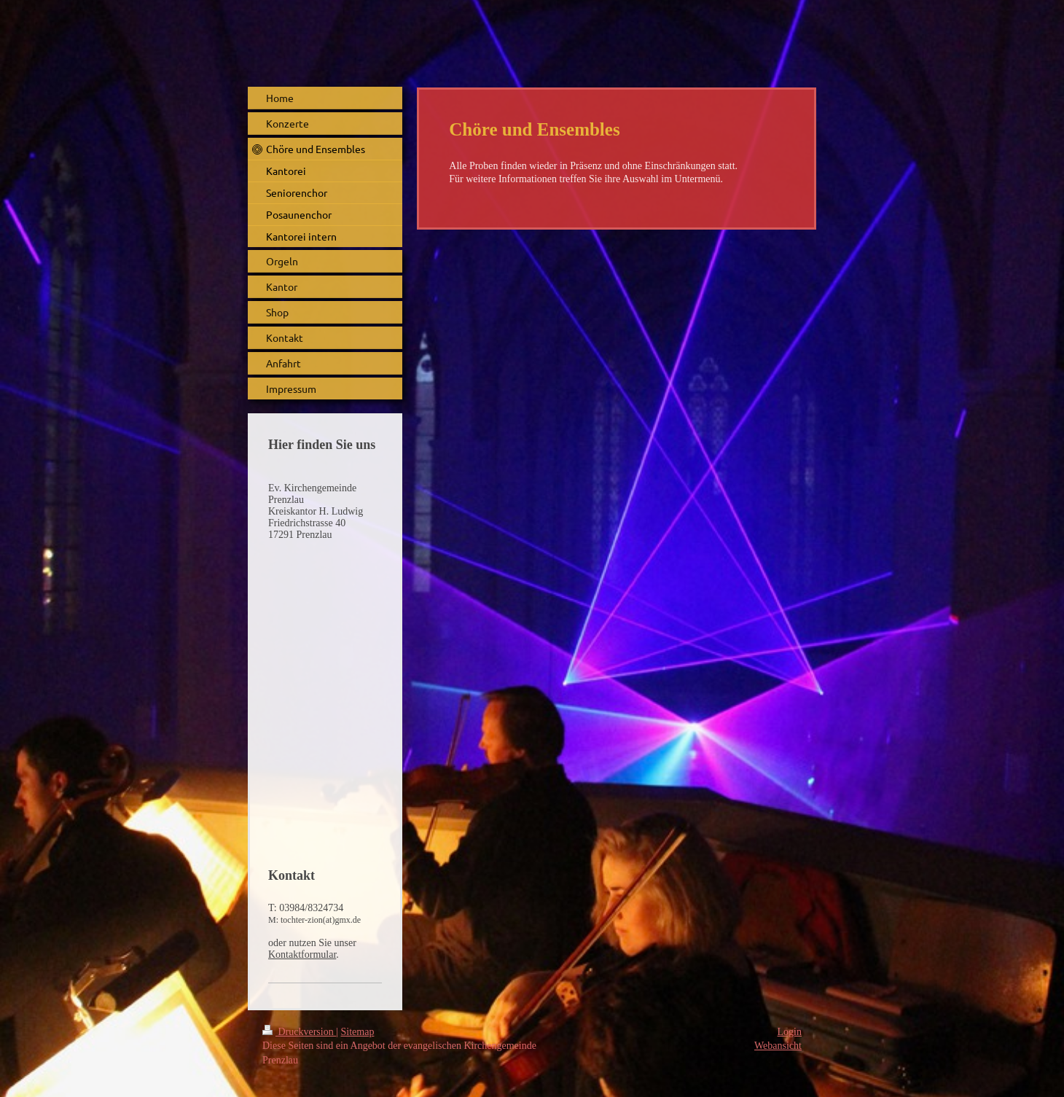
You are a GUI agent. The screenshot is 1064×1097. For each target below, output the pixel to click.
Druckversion (299, 1031)
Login (790, 1031)
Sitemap (358, 1031)
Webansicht (778, 1045)
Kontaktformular (302, 954)
